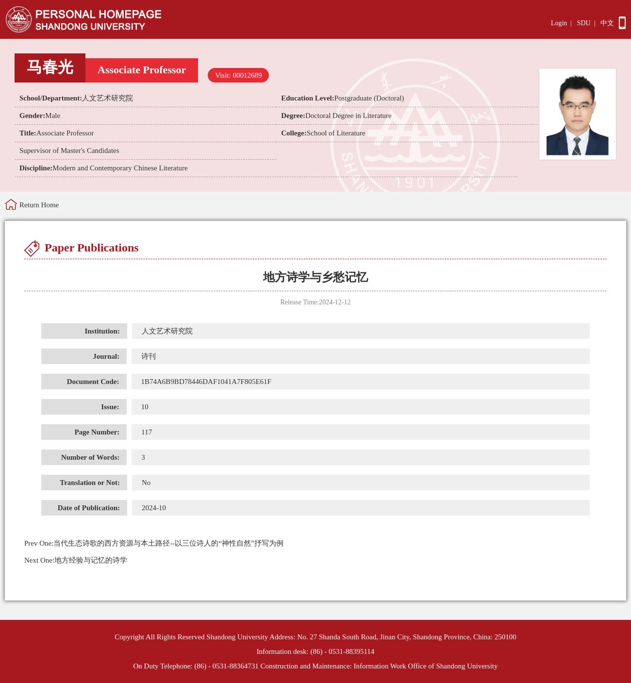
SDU (584, 23)
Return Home (39, 205)
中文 (607, 23)
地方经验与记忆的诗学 (75, 560)
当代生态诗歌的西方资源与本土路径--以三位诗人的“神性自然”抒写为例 (153, 543)
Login (559, 23)
